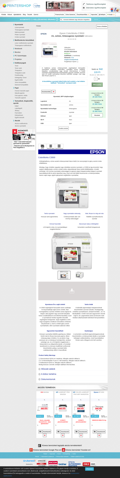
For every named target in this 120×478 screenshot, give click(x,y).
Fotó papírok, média (21, 95)
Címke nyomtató (20, 37)
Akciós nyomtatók (20, 126)
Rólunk (10, 14)
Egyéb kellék (19, 80)
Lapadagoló (18, 108)
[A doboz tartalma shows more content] (47, 374)
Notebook (18, 48)
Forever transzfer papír (22, 91)
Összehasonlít (47, 431)
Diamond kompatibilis (21, 85)
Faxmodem (18, 113)
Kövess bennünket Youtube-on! (76, 450)
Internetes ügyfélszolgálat (96, 8)
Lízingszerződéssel (97, 95)
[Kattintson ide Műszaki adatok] (51, 147)
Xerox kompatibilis (20, 82)
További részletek (63, 128)
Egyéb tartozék (19, 117)
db (99, 79)
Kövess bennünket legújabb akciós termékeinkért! (60, 445)
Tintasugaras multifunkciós (23, 45)
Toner (16, 66)
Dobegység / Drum (21, 77)
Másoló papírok (20, 93)
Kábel (16, 106)
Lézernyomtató (19, 27)
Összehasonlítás (83, 14)
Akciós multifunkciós (21, 123)
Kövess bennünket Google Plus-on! (45, 450)
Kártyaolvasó (19, 115)
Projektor (18, 59)
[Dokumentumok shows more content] (46, 379)
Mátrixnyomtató (20, 32)
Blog (24, 14)
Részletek (97, 115)
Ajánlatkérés (17, 14)
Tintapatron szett (20, 73)
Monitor (18, 52)
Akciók (59, 454)
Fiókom (45, 454)
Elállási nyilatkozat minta (77, 456)
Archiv (74, 454)
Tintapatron (18, 70)
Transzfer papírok (20, 98)
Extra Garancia (70, 14)
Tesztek (29, 14)
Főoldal (3, 14)
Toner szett (18, 68)
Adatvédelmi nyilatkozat (47, 456)
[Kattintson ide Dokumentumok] (59, 147)
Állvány (17, 110)
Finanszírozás (59, 14)
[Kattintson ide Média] (42, 147)
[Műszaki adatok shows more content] (46, 369)
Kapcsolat (94, 14)
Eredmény (96, 19)
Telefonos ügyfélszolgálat (96, 4)
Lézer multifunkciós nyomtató (24, 43)
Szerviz (36, 14)
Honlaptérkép (66, 454)
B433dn (46, 392)
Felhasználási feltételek (62, 456)
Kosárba (97, 85)
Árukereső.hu (29, 464)
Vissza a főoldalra (102, 26)
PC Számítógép (20, 56)
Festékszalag (19, 75)
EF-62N (101, 392)
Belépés (102, 14)
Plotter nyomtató (20, 34)
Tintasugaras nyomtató (22, 30)
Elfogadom (89, 469)
